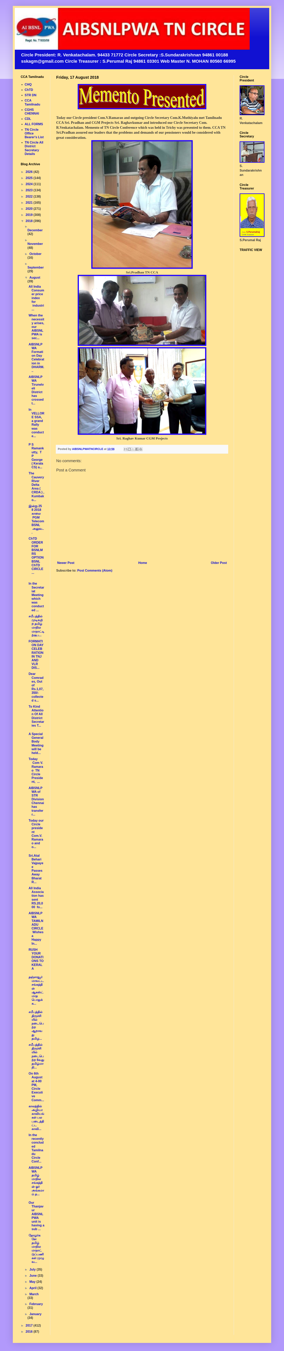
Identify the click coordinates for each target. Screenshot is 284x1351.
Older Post (219, 562)
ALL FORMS (34, 124)
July (32, 1269)
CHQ (28, 84)
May (32, 1281)
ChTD (29, 89)
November (35, 243)
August (34, 277)
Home (142, 562)
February (36, 1304)
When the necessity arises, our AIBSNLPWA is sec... (36, 327)
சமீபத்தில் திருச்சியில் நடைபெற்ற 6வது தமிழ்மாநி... (36, 1056)
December (35, 230)
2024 (30, 184)
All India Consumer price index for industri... (36, 298)
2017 (30, 1325)
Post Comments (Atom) (94, 570)
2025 (30, 178)
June (33, 1275)
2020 (30, 208)
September (35, 267)
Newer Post (65, 562)
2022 (30, 196)
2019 (30, 214)
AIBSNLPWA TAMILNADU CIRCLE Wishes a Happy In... (36, 928)
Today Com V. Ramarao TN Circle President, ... (36, 770)
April (33, 1288)
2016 (30, 1331)
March (34, 1294)
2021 (30, 202)
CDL (28, 118)
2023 (30, 190)
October (35, 254)
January (35, 1314)
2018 (30, 221)
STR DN (30, 95)
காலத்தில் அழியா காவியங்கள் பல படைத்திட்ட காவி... (36, 1118)
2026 (30, 172)
